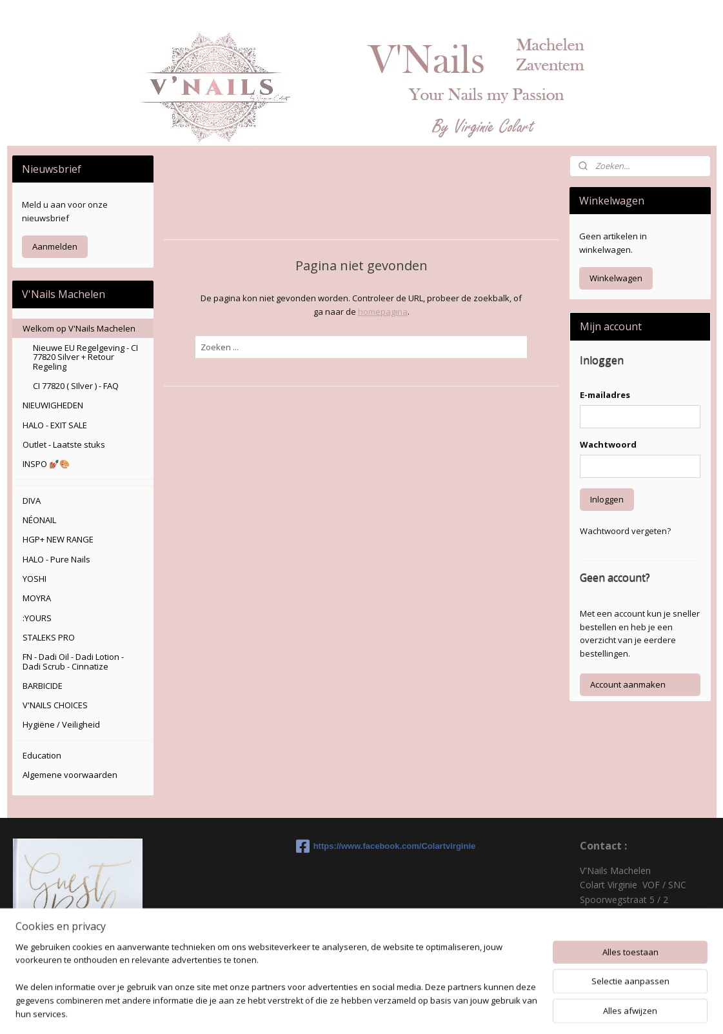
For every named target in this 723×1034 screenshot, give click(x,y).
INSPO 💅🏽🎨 (46, 464)
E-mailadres (605, 395)
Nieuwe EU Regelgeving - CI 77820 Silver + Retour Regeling (85, 357)
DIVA (32, 500)
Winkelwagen (615, 278)
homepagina (383, 311)
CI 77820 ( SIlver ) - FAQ (76, 386)
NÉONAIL (39, 520)
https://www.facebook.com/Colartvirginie (362, 846)
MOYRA (37, 598)
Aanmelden (54, 246)
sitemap (409, 1010)
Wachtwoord (608, 444)
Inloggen (607, 499)
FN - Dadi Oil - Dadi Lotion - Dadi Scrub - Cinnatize (73, 661)
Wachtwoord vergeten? (625, 531)
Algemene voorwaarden (70, 774)
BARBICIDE (43, 685)
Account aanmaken (628, 684)
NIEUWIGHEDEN (53, 405)
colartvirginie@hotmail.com (636, 957)
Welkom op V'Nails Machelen (79, 328)
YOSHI (34, 578)
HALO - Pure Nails (56, 559)
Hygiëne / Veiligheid (61, 724)
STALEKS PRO (49, 637)
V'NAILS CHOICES (55, 705)
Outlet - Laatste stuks (64, 444)
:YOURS (37, 618)
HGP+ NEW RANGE (58, 539)
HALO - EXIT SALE (55, 425)
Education (42, 755)
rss (436, 1010)
